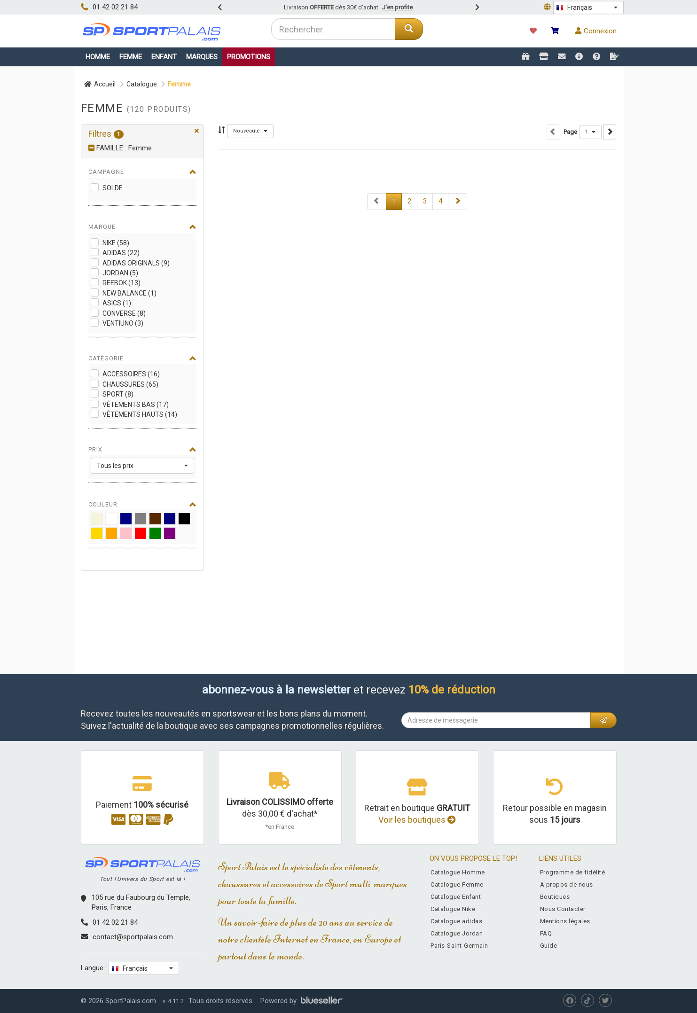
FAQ (546, 933)
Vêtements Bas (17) (135, 404)
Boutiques (555, 896)
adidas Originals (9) (136, 263)
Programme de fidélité (572, 872)
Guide (548, 945)
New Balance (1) (129, 293)
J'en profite (397, 7)
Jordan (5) (120, 273)
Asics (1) (116, 303)
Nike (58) (115, 243)
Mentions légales (565, 921)
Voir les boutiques (417, 820)
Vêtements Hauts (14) (139, 414)
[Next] (376, 201)
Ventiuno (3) (122, 323)
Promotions (248, 57)
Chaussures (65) (130, 384)
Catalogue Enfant (456, 896)
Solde (112, 188)
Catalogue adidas (456, 921)
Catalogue (141, 84)
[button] (588, 7)
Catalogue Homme (458, 872)
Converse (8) (124, 313)
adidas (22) (121, 253)
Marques (202, 57)
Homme (98, 57)
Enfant (164, 57)
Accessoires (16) (131, 374)
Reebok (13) (121, 283)
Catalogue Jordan (457, 933)
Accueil (100, 84)
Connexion (596, 31)
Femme (130, 57)
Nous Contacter (563, 908)
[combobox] (333, 29)
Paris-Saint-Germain (459, 945)
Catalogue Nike (453, 908)
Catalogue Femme (457, 884)
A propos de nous (566, 884)
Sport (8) (117, 394)
